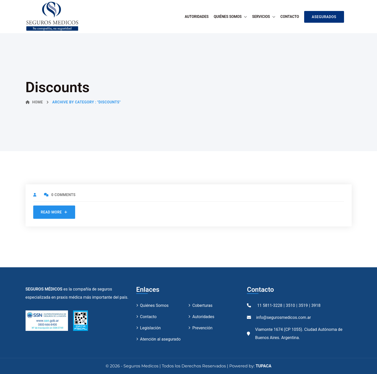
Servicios (261, 17)
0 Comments (60, 195)
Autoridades (197, 17)
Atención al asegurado (160, 339)
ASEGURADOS (324, 17)
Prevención (202, 327)
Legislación (150, 327)
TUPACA (263, 366)
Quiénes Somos (228, 17)
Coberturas (202, 305)
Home (34, 102)
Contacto (289, 17)
